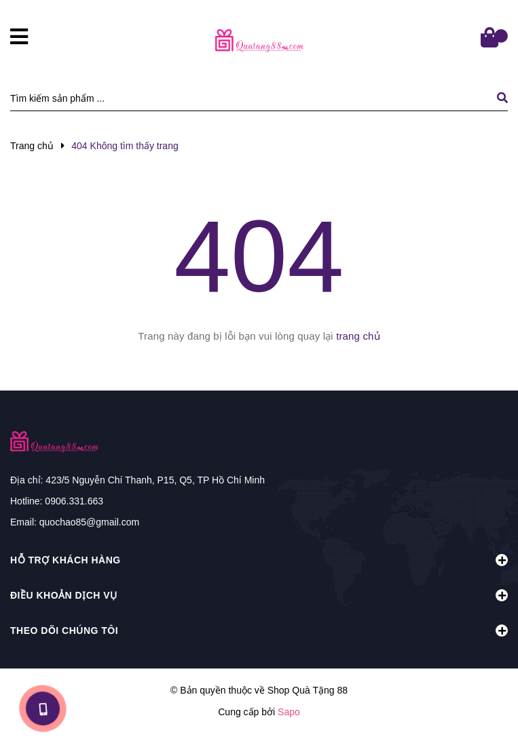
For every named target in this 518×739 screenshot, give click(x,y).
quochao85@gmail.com (89, 522)
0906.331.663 (74, 501)
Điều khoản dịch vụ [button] (259, 595)
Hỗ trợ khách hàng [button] (259, 560)
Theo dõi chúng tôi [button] (259, 630)
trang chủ (358, 336)
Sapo (289, 711)
